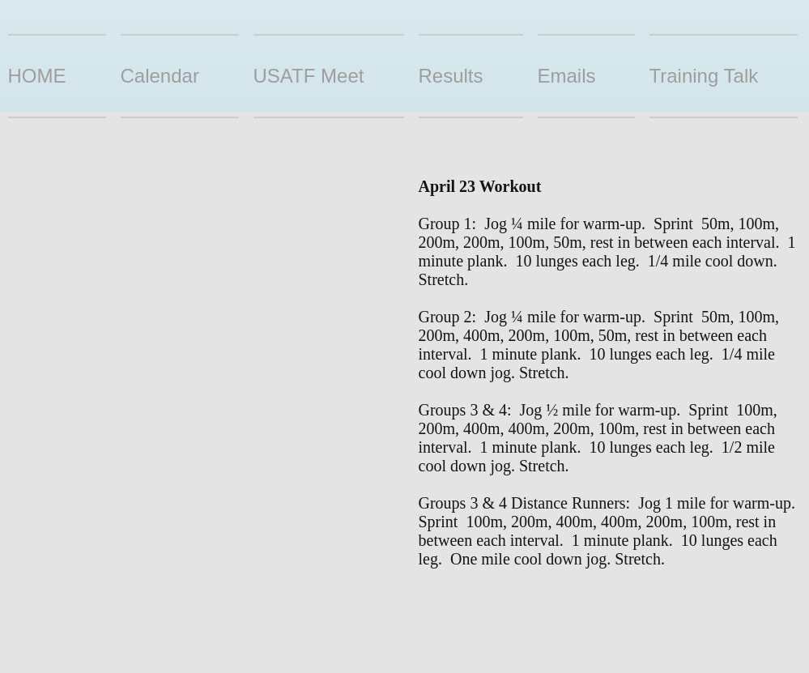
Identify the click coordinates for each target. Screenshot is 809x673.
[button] (470, 76)
